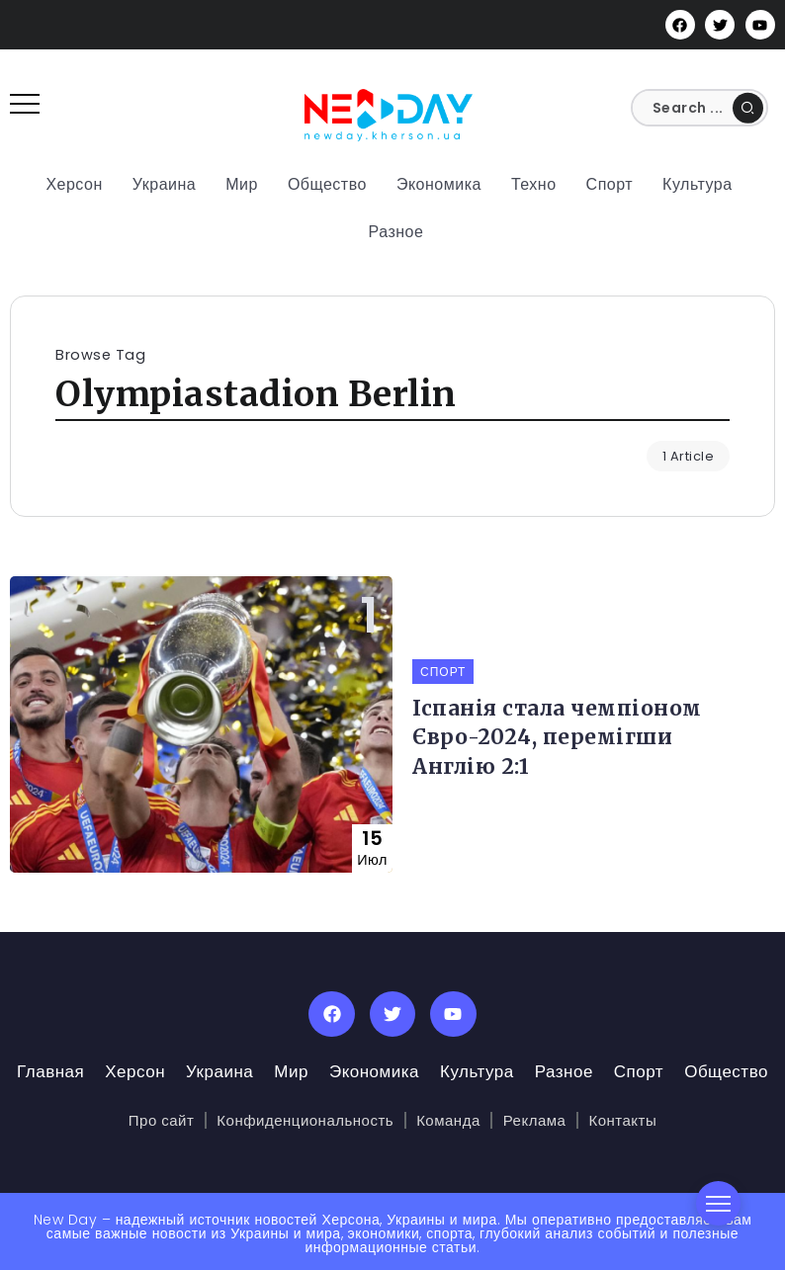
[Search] (707, 108)
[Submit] (748, 108)
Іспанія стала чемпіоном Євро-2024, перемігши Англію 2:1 (557, 737)
